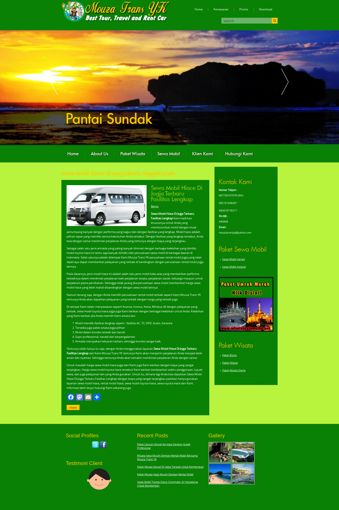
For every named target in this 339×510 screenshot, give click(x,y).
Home (199, 9)
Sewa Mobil (168, 154)
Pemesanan (221, 9)
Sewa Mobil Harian (233, 259)
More (73, 407)
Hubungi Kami (239, 154)
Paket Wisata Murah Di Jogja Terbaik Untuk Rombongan (170, 467)
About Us (99, 154)
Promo (243, 9)
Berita (154, 206)
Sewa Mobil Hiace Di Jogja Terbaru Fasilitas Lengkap (176, 193)
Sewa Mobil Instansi (234, 267)
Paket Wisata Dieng (234, 370)
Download (265, 9)
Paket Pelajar (230, 363)
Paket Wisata (132, 154)
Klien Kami (202, 154)
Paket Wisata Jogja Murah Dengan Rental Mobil (165, 474)
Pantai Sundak (109, 119)
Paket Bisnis (229, 355)
